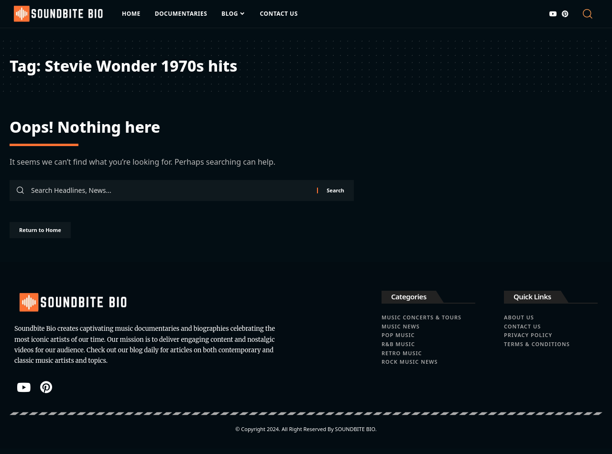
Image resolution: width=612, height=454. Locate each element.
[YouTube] (553, 13)
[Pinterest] (565, 13)
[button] (589, 14)
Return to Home (52, 234)
